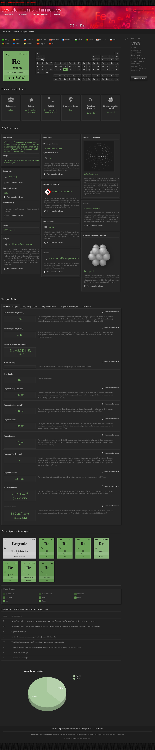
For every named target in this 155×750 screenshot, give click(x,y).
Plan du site (90, 729)
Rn (117, 69)
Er (107, 76)
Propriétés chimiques (10, 306)
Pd (79, 66)
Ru (70, 66)
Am (84, 79)
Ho (103, 76)
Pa (65, 79)
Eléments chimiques (20, 31)
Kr (117, 63)
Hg (89, 69)
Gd (89, 76)
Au (84, 69)
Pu (79, 79)
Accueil (8, 31)
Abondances (86, 306)
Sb (103, 66)
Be (42, 57)
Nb (56, 66)
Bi (103, 69)
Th (60, 79)
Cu (84, 63)
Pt (79, 69)
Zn (89, 63)
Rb (38, 66)
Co (74, 63)
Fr (38, 73)
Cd (89, 66)
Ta (56, 69)
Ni (79, 63)
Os (70, 69)
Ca (42, 63)
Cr (60, 63)
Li (38, 57)
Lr (47, 73)
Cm (89, 79)
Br (112, 63)
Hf (51, 69)
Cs (38, 69)
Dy (98, 76)
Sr (42, 66)
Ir (74, 69)
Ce (60, 76)
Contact (82, 729)
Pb (98, 69)
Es (103, 79)
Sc (47, 63)
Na (38, 60)
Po (107, 69)
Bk (94, 79)
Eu (84, 76)
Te (107, 66)
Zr (51, 66)
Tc (65, 66)
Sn (98, 66)
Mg (42, 60)
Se (107, 63)
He (117, 53)
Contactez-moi (139, 78)
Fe (70, 63)
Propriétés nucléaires (49, 306)
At (112, 69)
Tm (112, 76)
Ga (94, 63)
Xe (117, 66)
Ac (56, 79)
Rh (74, 66)
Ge (98, 63)
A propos (62, 729)
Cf (98, 79)
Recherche (99, 729)
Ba (42, 69)
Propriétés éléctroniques (69, 306)
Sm (79, 76)
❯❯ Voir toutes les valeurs (53, 174)
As (103, 63)
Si (98, 60)
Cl (112, 60)
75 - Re (31, 31)
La (56, 76)
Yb (117, 76)
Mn (65, 63)
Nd (70, 76)
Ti (51, 63)
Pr (65, 76)
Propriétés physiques (30, 306)
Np (74, 79)
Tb (94, 76)
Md (112, 79)
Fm (107, 79)
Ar (117, 60)
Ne (117, 57)
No (117, 79)
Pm (74, 76)
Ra (42, 73)
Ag (84, 66)
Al (94, 60)
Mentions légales (72, 729)
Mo (60, 66)
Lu (47, 69)
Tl (94, 69)
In (93, 66)
